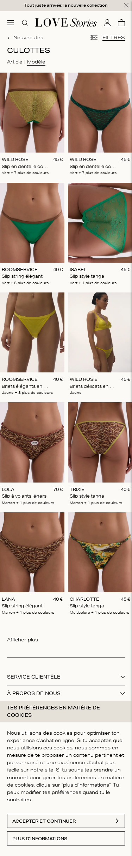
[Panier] (121, 23)
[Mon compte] (107, 23)
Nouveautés (25, 37)
